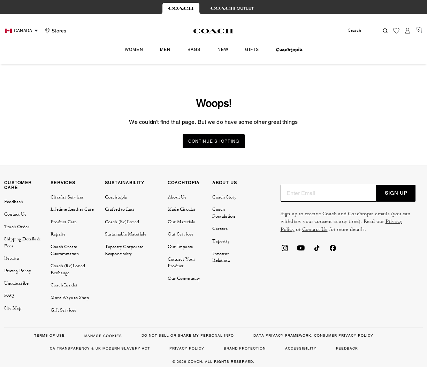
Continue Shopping (213, 141)
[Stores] (54, 31)
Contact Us (315, 229)
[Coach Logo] (213, 31)
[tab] (180, 8)
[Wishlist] (396, 31)
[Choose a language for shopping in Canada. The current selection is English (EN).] (22, 31)
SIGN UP (396, 193)
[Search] (358, 31)
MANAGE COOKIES (103, 336)
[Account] (407, 31)
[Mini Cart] (418, 30)
